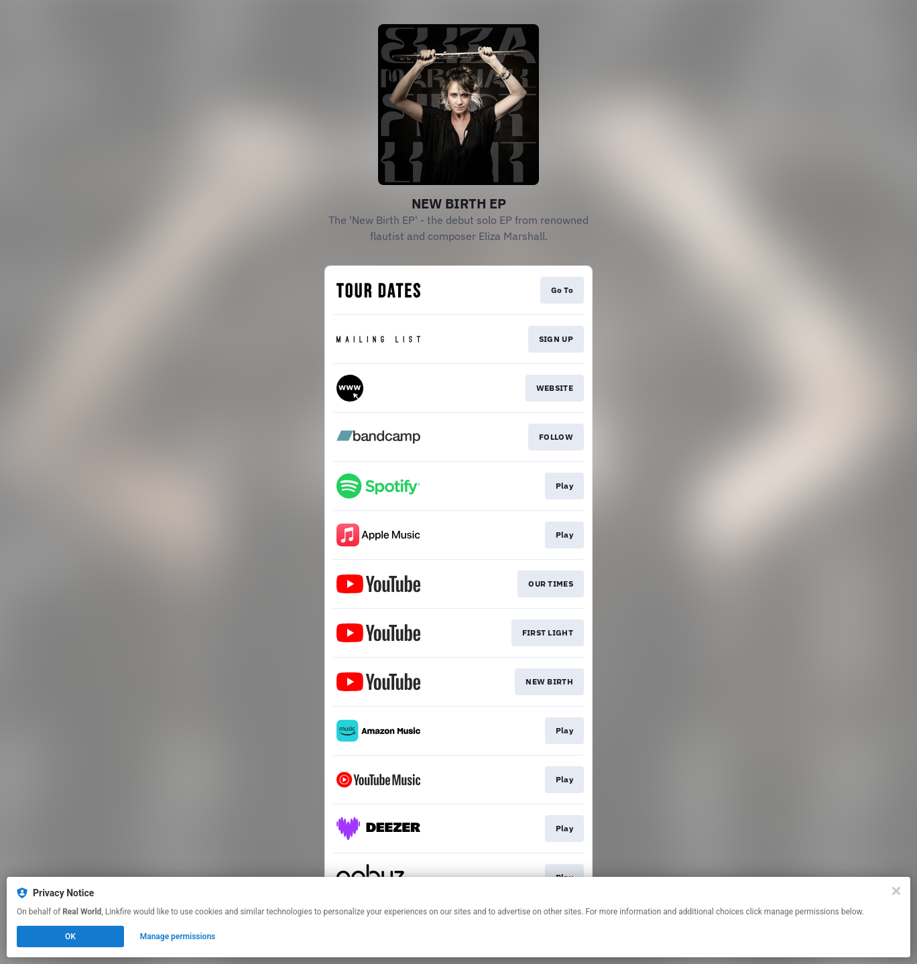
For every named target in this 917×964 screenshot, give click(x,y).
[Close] (896, 891)
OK (70, 936)
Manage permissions (178, 936)
